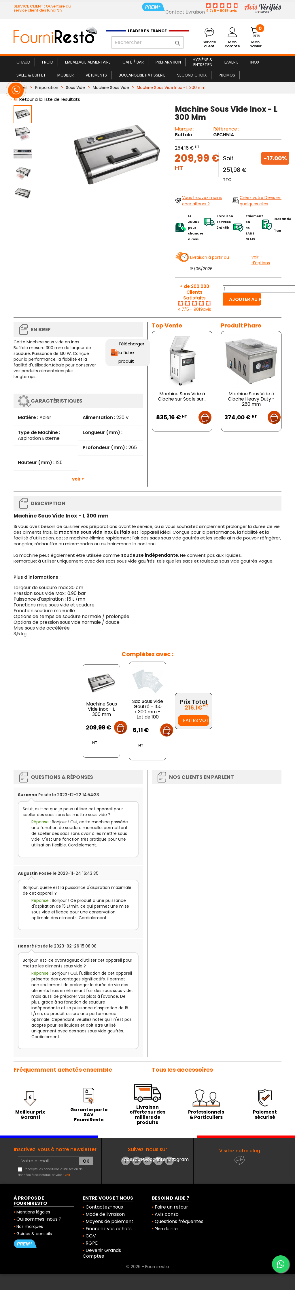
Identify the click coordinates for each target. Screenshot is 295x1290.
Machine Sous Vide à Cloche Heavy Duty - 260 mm (251, 398)
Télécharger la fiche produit (131, 352)
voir (67, 1175)
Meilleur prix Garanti (30, 1114)
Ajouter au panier (245, 299)
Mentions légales (33, 1212)
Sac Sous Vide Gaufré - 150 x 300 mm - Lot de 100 (147, 709)
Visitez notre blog (239, 1150)
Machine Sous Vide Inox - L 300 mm (101, 709)
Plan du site (166, 1229)
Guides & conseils (34, 1234)
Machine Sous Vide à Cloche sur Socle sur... (182, 396)
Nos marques (29, 1226)
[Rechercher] (147, 42)
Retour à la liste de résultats (49, 99)
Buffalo (183, 134)
